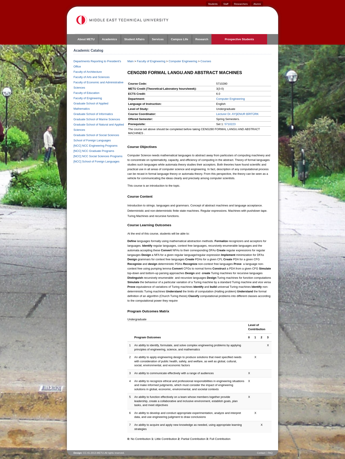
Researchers (241, 4)
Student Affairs (134, 39)
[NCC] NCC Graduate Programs (93, 151)
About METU (86, 39)
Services (158, 39)
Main (130, 61)
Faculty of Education (86, 93)
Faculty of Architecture (87, 71)
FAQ (270, 453)
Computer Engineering (183, 61)
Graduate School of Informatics (93, 114)
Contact (261, 453)
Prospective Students (239, 39)
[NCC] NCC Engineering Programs (95, 145)
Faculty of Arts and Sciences (91, 77)
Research (201, 39)
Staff (225, 4)
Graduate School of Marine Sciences (96, 119)
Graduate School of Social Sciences (96, 135)
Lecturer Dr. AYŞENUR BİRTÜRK (237, 114)
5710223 (230, 124)
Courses (205, 61)
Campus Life (179, 39)
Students (213, 4)
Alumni (257, 4)
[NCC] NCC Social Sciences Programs (98, 156)
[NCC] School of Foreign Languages (96, 161)
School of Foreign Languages (92, 140)
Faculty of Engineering (87, 98)
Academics (109, 39)
